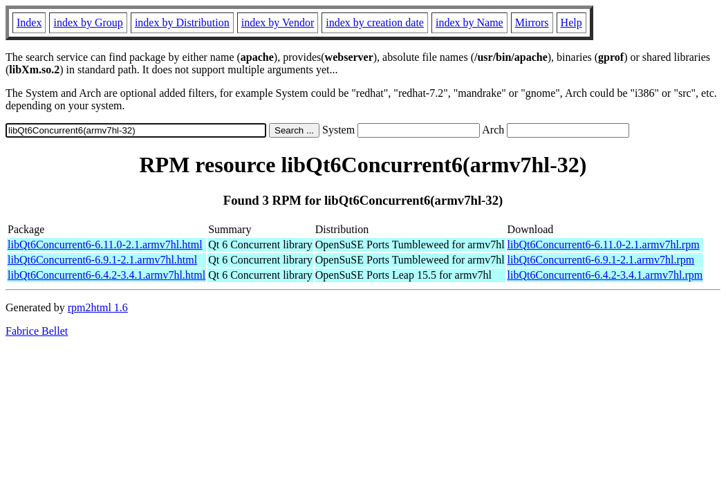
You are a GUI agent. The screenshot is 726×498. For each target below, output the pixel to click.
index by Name (469, 22)
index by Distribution (182, 22)
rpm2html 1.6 (98, 307)
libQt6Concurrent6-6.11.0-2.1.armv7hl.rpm (604, 244)
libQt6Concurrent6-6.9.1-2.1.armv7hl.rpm (601, 260)
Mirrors (532, 22)
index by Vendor (277, 22)
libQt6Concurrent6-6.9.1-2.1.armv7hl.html (102, 260)
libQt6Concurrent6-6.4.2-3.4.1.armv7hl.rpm (605, 275)
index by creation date (375, 22)
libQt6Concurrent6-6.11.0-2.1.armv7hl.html (105, 244)
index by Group (87, 22)
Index (29, 22)
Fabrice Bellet (37, 331)
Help (571, 22)
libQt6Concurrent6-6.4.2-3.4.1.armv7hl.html (106, 275)
